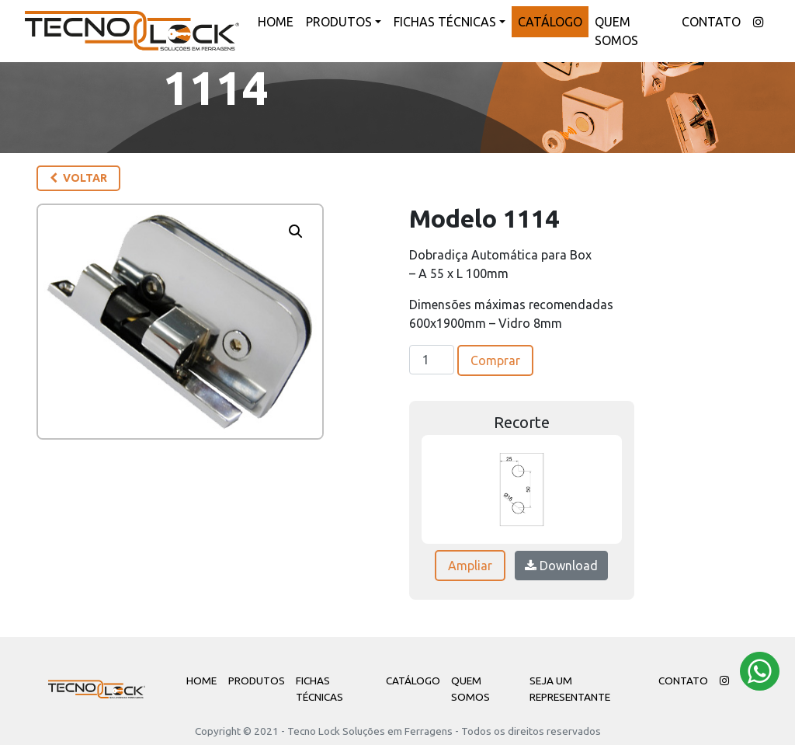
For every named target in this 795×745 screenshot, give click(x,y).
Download (561, 566)
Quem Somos (616, 31)
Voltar (78, 178)
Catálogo (550, 22)
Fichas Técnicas (445, 22)
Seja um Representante (569, 688)
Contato (711, 22)
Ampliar (470, 566)
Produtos (339, 22)
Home (275, 22)
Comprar (495, 360)
